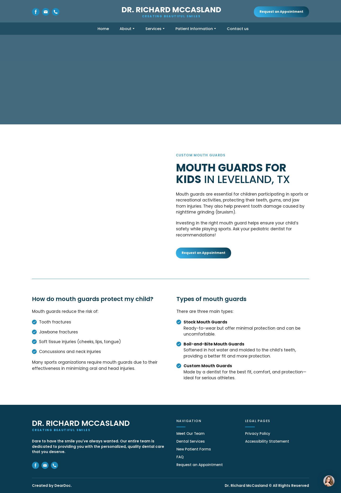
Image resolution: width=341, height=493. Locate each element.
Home (103, 28)
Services (153, 28)
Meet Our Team (190, 433)
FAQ (180, 456)
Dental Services (190, 441)
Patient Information (194, 28)
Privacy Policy (257, 433)
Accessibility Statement (267, 441)
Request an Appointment (199, 464)
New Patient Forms (193, 449)
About (125, 28)
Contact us (238, 28)
